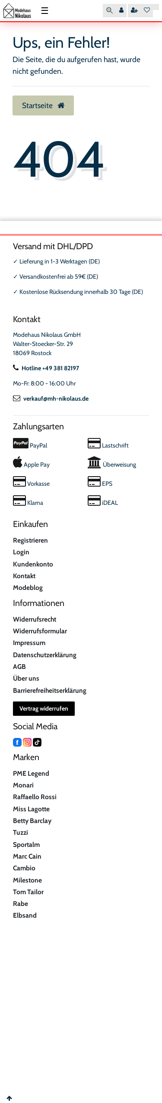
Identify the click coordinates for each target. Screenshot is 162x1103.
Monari (23, 785)
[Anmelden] (121, 10)
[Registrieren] (134, 10)
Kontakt (24, 576)
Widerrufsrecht (34, 619)
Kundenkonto (33, 564)
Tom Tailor (28, 892)
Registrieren (30, 540)
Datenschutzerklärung (44, 655)
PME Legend (31, 773)
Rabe (20, 903)
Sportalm (26, 844)
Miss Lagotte (31, 809)
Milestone (27, 880)
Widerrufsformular (40, 631)
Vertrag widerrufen (43, 708)
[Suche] (109, 10)
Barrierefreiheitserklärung (49, 690)
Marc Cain (27, 856)
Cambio (24, 868)
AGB (19, 666)
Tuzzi (20, 832)
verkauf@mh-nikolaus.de (51, 398)
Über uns (26, 678)
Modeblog (28, 587)
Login (21, 552)
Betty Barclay (32, 821)
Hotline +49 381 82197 (46, 368)
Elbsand (25, 915)
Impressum (29, 643)
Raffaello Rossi (35, 797)
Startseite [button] (43, 105)
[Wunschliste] (147, 10)
